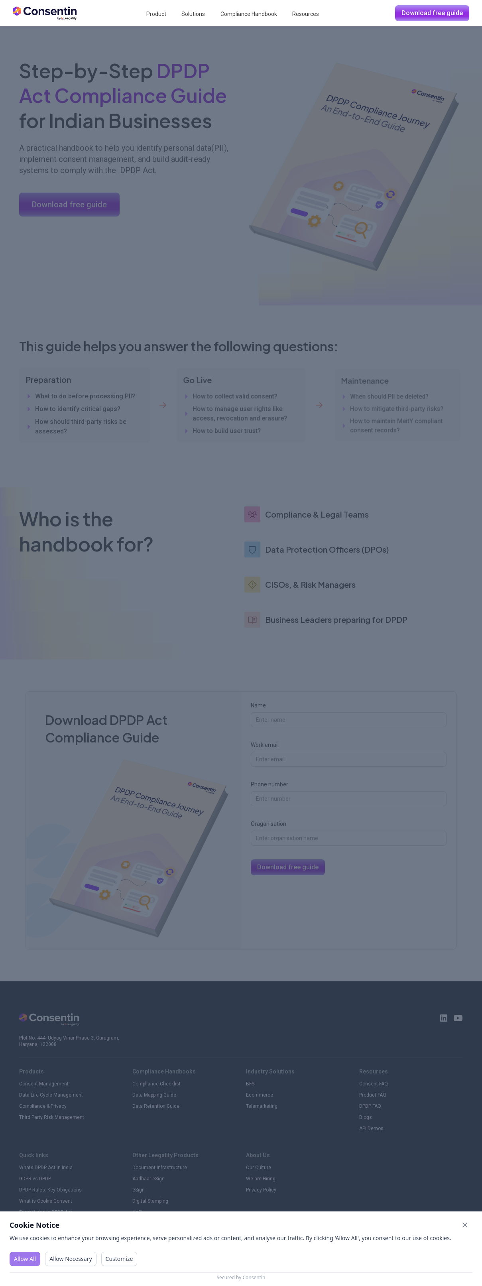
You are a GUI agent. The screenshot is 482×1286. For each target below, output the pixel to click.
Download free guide (432, 13)
